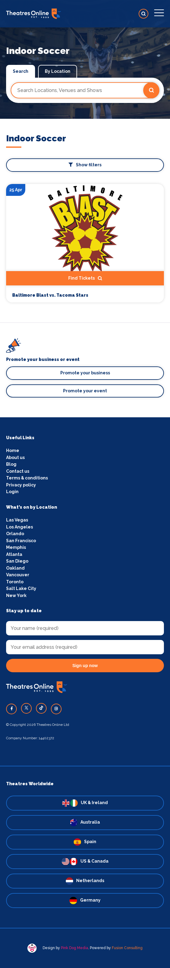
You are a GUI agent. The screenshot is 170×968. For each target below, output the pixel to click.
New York (16, 595)
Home (12, 450)
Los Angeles (19, 527)
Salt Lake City (21, 588)
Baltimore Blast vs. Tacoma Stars (50, 295)
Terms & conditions (27, 477)
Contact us (17, 471)
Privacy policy (21, 484)
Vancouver (17, 574)
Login (12, 491)
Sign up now (84, 665)
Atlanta (14, 554)
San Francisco (21, 540)
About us (15, 457)
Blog (11, 464)
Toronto (14, 581)
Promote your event (85, 390)
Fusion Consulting (127, 948)
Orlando (15, 533)
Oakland (15, 568)
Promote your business (85, 372)
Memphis (16, 547)
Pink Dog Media (74, 948)
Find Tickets (85, 278)
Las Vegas (17, 520)
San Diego (17, 561)
